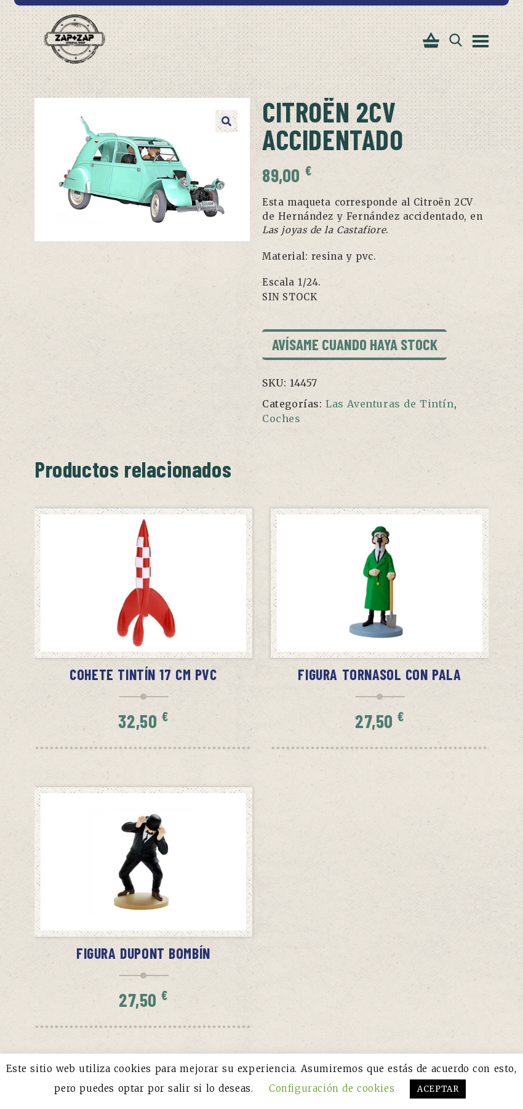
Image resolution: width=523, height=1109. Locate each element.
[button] (226, 121)
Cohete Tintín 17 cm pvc (143, 674)
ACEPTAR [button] (437, 1089)
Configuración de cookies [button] (331, 1088)
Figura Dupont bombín (143, 953)
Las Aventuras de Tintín (389, 404)
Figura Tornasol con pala (379, 674)
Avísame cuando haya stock (354, 344)
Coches (281, 418)
